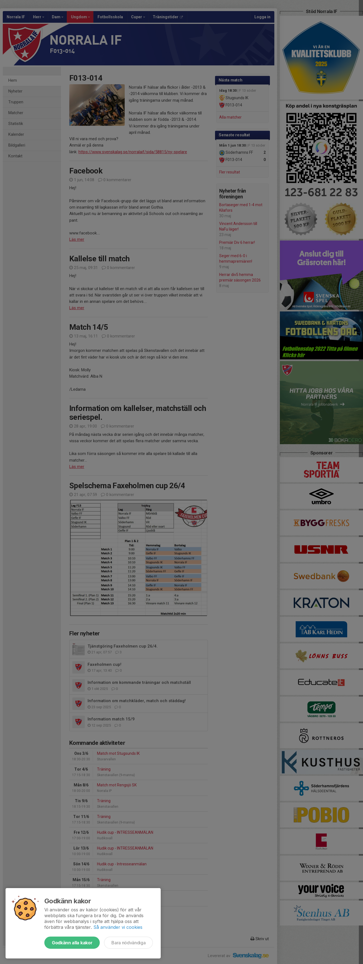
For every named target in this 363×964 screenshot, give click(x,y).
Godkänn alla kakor (72, 942)
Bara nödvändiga (128, 942)
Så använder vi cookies (117, 927)
